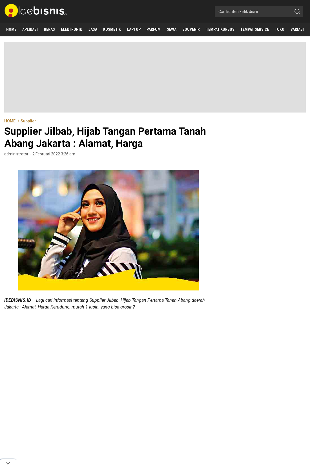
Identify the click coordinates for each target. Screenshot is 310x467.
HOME (10, 121)
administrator (16, 154)
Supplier (28, 121)
